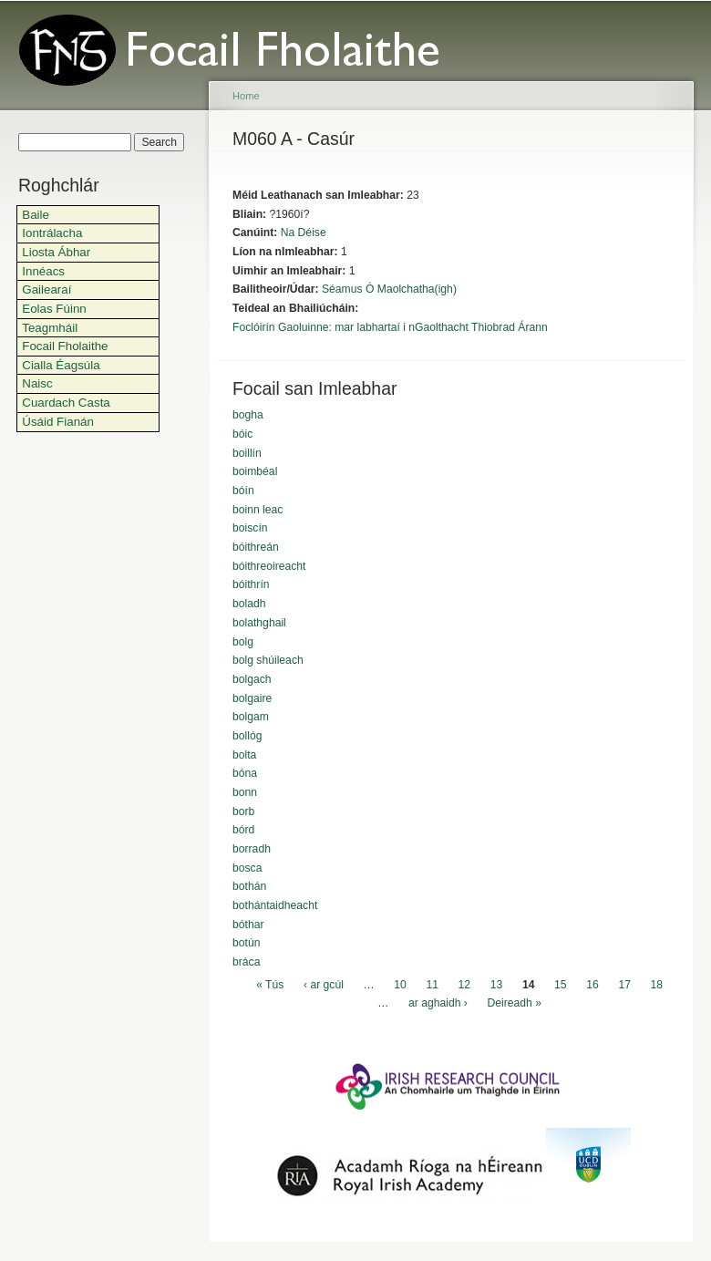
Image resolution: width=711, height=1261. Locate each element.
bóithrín (251, 584)
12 (465, 984)
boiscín (250, 528)
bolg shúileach (268, 660)
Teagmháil (49, 328)
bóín (243, 490)
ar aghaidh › (438, 1003)
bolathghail (259, 622)
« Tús (269, 984)
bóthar (247, 924)
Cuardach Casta (66, 402)
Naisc (37, 383)
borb (243, 811)
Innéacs (43, 271)
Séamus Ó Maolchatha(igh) (389, 289)
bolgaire (252, 698)
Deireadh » (514, 1003)
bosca (247, 868)
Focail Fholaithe (65, 346)
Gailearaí (46, 289)
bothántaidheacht (274, 905)
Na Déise (303, 232)
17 (624, 984)
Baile (35, 215)
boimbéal (254, 471)
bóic (242, 434)
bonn (244, 792)
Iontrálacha (52, 233)
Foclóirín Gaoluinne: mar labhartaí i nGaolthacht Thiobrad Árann (390, 327)
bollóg (247, 735)
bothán (249, 886)
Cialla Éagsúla (60, 365)
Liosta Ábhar (56, 252)
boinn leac (257, 509)
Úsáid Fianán (58, 422)
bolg (242, 642)
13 (496, 984)
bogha (247, 414)
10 (400, 984)
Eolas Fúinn (54, 308)
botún (246, 942)
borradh (251, 848)
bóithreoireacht (268, 566)
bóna (244, 773)
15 (560, 984)
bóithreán (255, 547)
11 (432, 984)
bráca (246, 962)
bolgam (250, 716)
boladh (249, 603)
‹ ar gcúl (324, 984)
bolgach (252, 679)
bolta (244, 755)
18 (657, 984)
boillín (247, 453)
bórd (243, 829)
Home (246, 95)
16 (592, 984)
